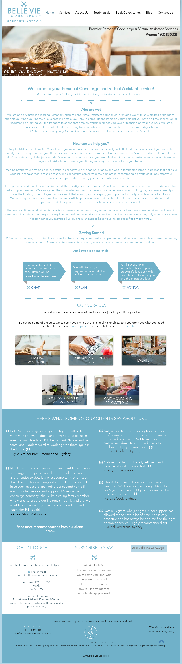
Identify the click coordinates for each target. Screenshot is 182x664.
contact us (133, 326)
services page (78, 326)
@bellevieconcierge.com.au (40, 575)
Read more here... (140, 218)
